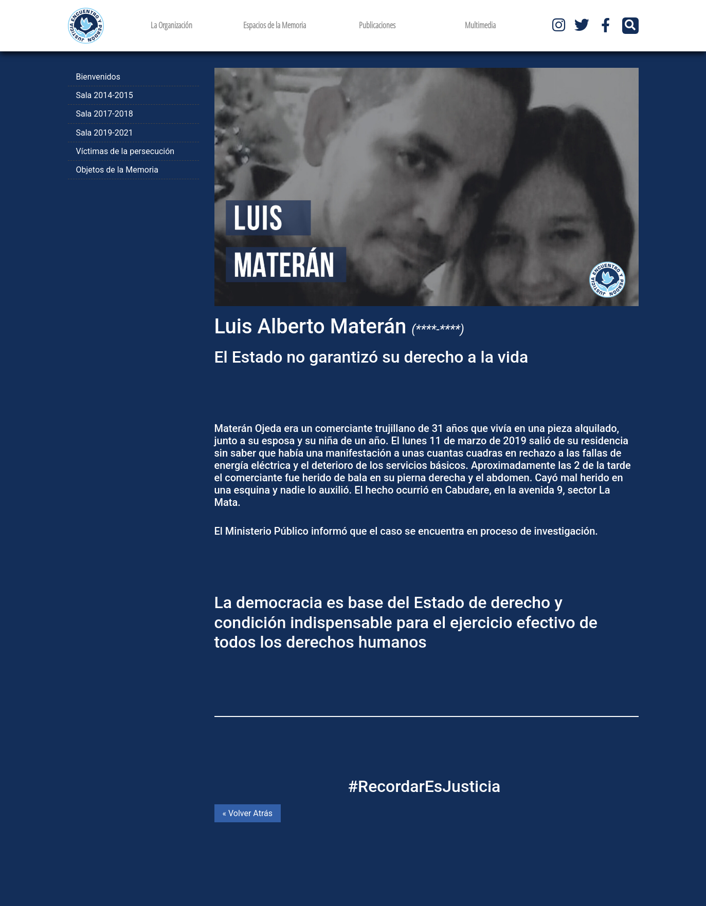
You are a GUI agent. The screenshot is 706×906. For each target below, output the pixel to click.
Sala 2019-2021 (104, 133)
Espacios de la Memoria (274, 25)
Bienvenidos (98, 77)
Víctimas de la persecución (125, 151)
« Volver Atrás (248, 813)
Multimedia (480, 25)
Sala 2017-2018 (104, 114)
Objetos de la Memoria (117, 170)
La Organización (171, 25)
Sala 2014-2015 (104, 95)
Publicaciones (377, 25)
